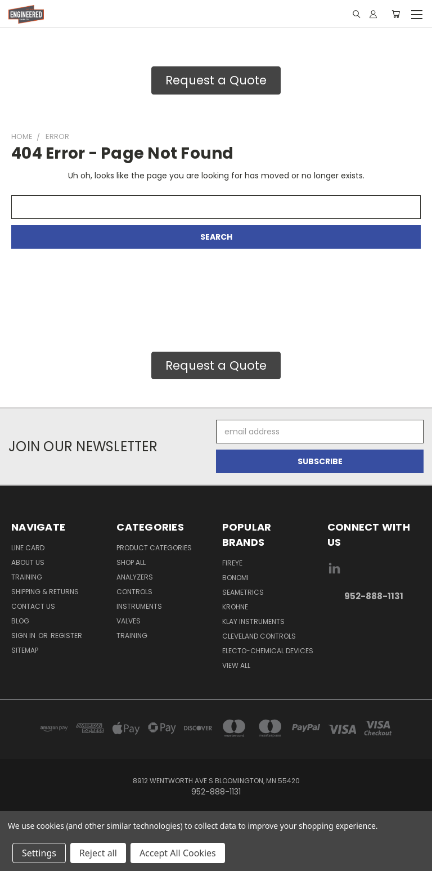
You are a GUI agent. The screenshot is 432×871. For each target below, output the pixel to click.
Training (26, 577)
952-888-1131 (373, 596)
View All (236, 665)
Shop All (131, 562)
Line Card (27, 548)
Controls (134, 591)
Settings (39, 853)
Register (66, 635)
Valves (128, 621)
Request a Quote (216, 80)
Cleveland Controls (259, 636)
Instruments (139, 606)
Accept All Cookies (178, 853)
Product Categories (154, 548)
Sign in (24, 635)
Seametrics (243, 592)
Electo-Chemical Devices (267, 651)
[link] (374, 632)
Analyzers (134, 577)
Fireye (232, 563)
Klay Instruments (253, 621)
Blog (20, 621)
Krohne (235, 607)
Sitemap (24, 650)
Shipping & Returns (45, 591)
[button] (216, 80)
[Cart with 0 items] (396, 14)
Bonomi (235, 577)
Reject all (98, 853)
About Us (27, 562)
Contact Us (33, 606)
